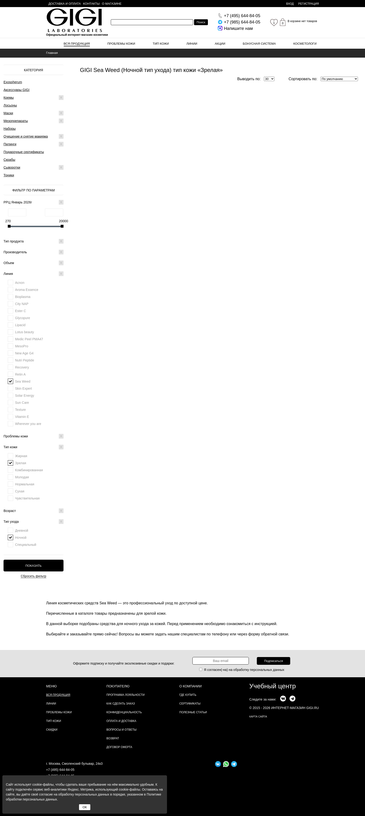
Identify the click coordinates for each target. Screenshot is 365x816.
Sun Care (22, 402)
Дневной (21, 530)
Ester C (20, 311)
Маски (8, 113)
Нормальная (24, 484)
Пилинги (10, 144)
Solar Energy (24, 395)
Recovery (22, 367)
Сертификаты (190, 703)
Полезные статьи (193, 712)
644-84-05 (242, 15)
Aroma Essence (26, 290)
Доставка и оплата (64, 3)
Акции (220, 43)
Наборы (10, 129)
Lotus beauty (24, 332)
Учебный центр (272, 686)
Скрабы (9, 160)
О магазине (112, 3)
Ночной (20, 537)
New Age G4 (24, 353)
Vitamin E (22, 417)
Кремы (9, 97)
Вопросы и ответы (122, 729)
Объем (33, 263)
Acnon (19, 283)
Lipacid (20, 325)
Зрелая (20, 463)
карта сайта (258, 716)
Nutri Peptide (24, 360)
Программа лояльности (126, 695)
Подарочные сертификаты (24, 152)
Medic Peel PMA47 (29, 339)
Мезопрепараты (16, 121)
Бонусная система (259, 43)
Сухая (19, 491)
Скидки (51, 729)
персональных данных (267, 670)
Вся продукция (77, 43)
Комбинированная (29, 470)
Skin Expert (23, 388)
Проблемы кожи (121, 43)
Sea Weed (22, 381)
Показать (33, 565)
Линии (191, 43)
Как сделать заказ (121, 703)
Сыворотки (12, 167)
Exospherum (13, 82)
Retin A (20, 374)
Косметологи (305, 43)
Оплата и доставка (121, 721)
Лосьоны (10, 105)
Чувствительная (27, 498)
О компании (190, 686)
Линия (33, 273)
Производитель (33, 252)
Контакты (91, 3)
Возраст (33, 510)
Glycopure (22, 318)
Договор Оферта (119, 747)
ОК (85, 807)
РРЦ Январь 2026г (33, 202)
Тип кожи (161, 43)
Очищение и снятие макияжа (26, 136)
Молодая (22, 477)
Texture (20, 410)
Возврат (113, 738)
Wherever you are (28, 424)
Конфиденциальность (124, 712)
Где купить (187, 695)
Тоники (9, 175)
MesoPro (21, 346)
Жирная (21, 456)
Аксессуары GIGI (16, 90)
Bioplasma (22, 297)
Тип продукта (33, 241)
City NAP (21, 304)
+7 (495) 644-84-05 (60, 770)
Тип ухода (33, 521)
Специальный (25, 545)
